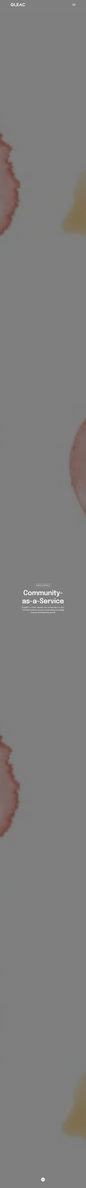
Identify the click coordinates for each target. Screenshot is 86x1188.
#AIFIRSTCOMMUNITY (43, 585)
